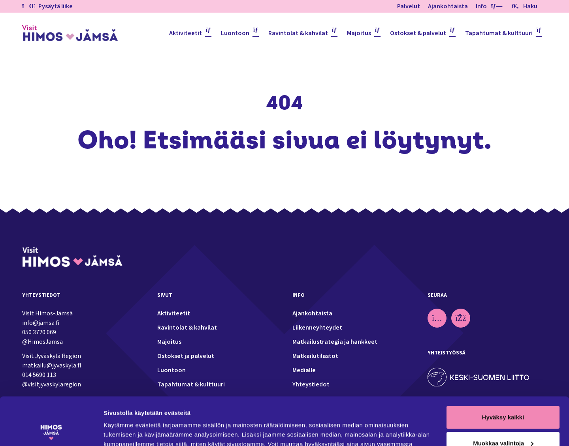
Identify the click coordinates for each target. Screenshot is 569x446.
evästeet (234, 408)
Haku (524, 6)
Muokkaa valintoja (503, 398)
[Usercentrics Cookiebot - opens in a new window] (51, 431)
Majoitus (359, 33)
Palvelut (408, 6)
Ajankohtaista (448, 6)
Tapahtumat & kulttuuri (499, 33)
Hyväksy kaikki (503, 372)
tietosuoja (197, 408)
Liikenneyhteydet (317, 327)
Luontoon (235, 33)
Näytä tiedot (121, 430)
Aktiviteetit (185, 33)
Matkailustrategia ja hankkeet (334, 341)
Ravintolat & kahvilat (298, 33)
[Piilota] (495, 6)
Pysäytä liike (47, 6)
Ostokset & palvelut (418, 33)
